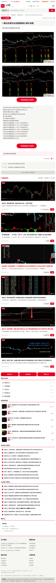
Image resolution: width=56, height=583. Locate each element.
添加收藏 (28, 1)
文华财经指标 (4, 564)
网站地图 (31, 564)
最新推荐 (46, 177)
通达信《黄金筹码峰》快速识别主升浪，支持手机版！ (17, 203)
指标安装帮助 (35, 1)
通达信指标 (3, 557)
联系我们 (52, 1)
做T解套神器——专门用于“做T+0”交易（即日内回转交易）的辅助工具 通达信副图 (26, 235)
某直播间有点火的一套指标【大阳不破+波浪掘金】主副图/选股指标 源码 (22, 513)
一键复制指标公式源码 (26, 99)
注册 (38, 6)
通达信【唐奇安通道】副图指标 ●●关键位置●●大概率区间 (19, 507)
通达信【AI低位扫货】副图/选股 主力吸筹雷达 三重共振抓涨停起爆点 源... (23, 461)
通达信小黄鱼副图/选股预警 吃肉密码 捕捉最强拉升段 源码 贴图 (20, 495)
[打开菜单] (53, 6)
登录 (34, 6)
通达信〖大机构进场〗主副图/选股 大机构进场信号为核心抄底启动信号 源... (23, 448)
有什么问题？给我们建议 (29, 172)
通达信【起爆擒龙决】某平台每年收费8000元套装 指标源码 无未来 (21, 452)
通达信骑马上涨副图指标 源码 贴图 (16, 167)
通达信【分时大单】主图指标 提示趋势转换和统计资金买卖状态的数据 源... (23, 491)
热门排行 (52, 177)
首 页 (8, 15)
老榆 (48, 241)
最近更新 (40, 177)
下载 (52, 209)
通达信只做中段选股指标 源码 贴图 (16, 163)
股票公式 (13, 15)
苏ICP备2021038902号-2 (6, 570)
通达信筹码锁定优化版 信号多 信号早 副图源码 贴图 (17, 467)
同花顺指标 (3, 562)
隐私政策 (31, 559)
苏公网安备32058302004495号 (7, 571)
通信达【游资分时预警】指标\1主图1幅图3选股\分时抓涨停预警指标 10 (22, 458)
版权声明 (31, 562)
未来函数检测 (44, 1)
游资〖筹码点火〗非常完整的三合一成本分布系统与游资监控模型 (20, 470)
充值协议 (31, 557)
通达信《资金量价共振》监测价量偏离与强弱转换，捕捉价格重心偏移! (22, 501)
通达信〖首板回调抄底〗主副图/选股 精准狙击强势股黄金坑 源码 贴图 (22, 464)
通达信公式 (20, 15)
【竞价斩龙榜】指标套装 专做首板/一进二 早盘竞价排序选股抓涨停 (21, 498)
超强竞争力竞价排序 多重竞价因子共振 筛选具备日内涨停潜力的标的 (21, 477)
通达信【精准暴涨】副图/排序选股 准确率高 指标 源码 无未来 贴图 (21, 474)
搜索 (52, 10)
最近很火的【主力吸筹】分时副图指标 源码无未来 (17, 455)
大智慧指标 (3, 559)
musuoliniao (46, 209)
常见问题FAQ (32, 547)
